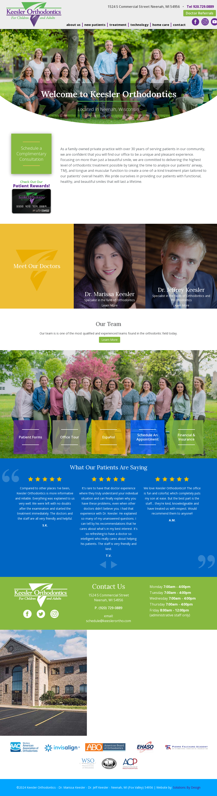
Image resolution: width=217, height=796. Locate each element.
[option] (108, 517)
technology (139, 24)
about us (73, 24)
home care (160, 24)
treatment (118, 24)
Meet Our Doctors (37, 266)
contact (179, 24)
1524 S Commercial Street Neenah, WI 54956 (144, 6)
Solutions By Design (186, 787)
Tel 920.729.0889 (200, 6)
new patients (95, 24)
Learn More (110, 305)
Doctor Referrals (199, 13)
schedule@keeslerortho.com (108, 620)
